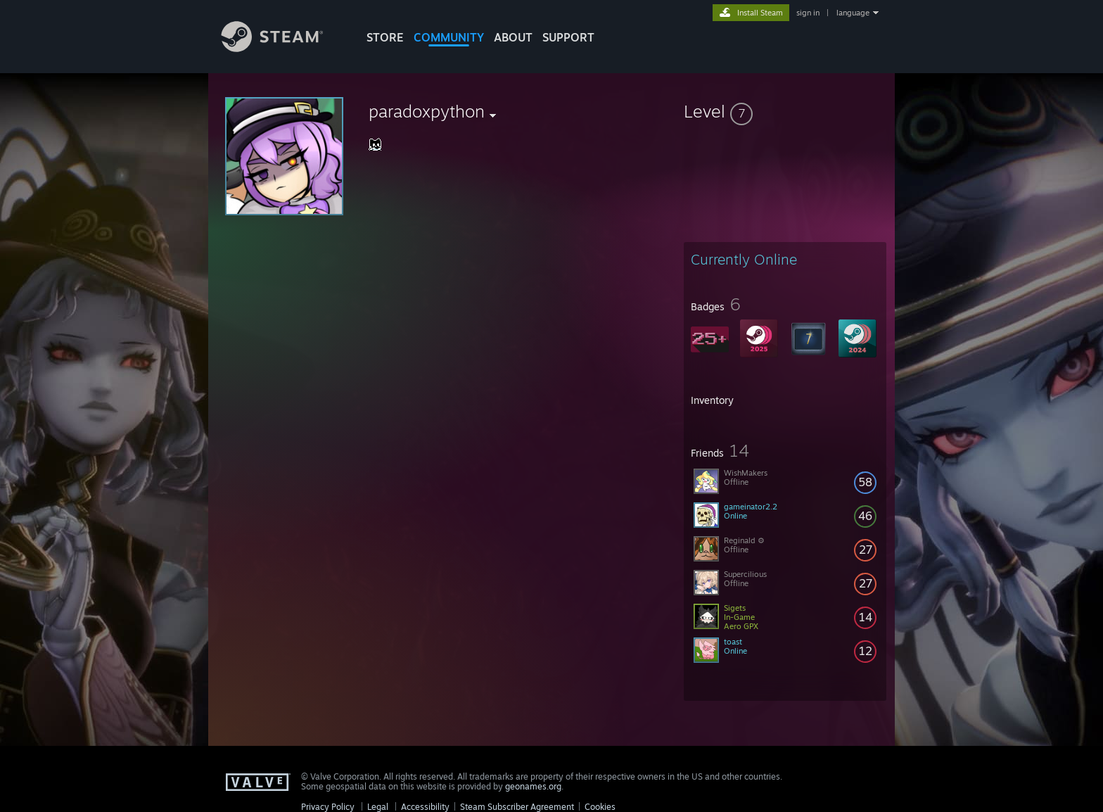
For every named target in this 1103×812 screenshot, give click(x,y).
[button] (785, 111)
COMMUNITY (449, 37)
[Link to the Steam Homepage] (283, 48)
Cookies (600, 806)
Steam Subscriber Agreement (517, 806)
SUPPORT (568, 37)
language (852, 13)
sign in (808, 13)
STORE (385, 37)
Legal (377, 806)
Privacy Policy (328, 806)
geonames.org (533, 786)
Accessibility (425, 806)
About (513, 37)
